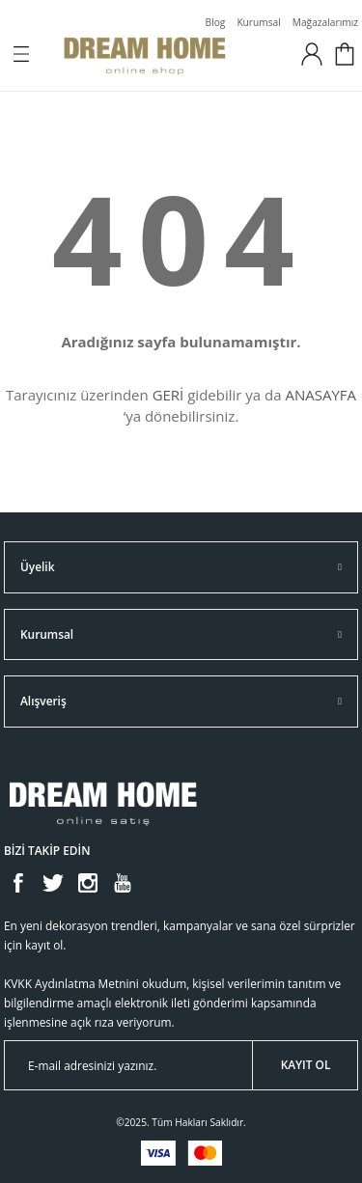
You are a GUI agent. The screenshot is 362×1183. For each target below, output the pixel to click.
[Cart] (344, 54)
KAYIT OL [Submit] (306, 1064)
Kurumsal (258, 22)
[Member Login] (311, 54)
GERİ (168, 394)
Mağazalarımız (325, 22)
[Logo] (168, 54)
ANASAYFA (320, 394)
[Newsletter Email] (181, 1065)
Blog (216, 22)
